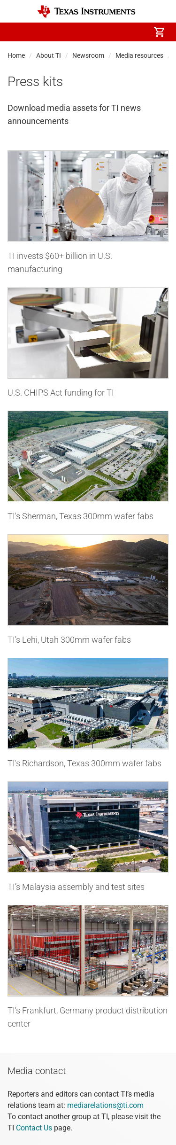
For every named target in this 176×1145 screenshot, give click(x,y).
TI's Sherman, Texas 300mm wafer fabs (80, 516)
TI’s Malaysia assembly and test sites (76, 887)
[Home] (86, 11)
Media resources (139, 55)
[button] (17, 32)
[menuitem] (80, 32)
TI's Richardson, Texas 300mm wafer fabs (84, 763)
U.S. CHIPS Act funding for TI (61, 392)
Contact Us (34, 1127)
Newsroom (88, 55)
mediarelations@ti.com (105, 1105)
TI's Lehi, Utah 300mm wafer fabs (69, 640)
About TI (48, 55)
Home (16, 55)
